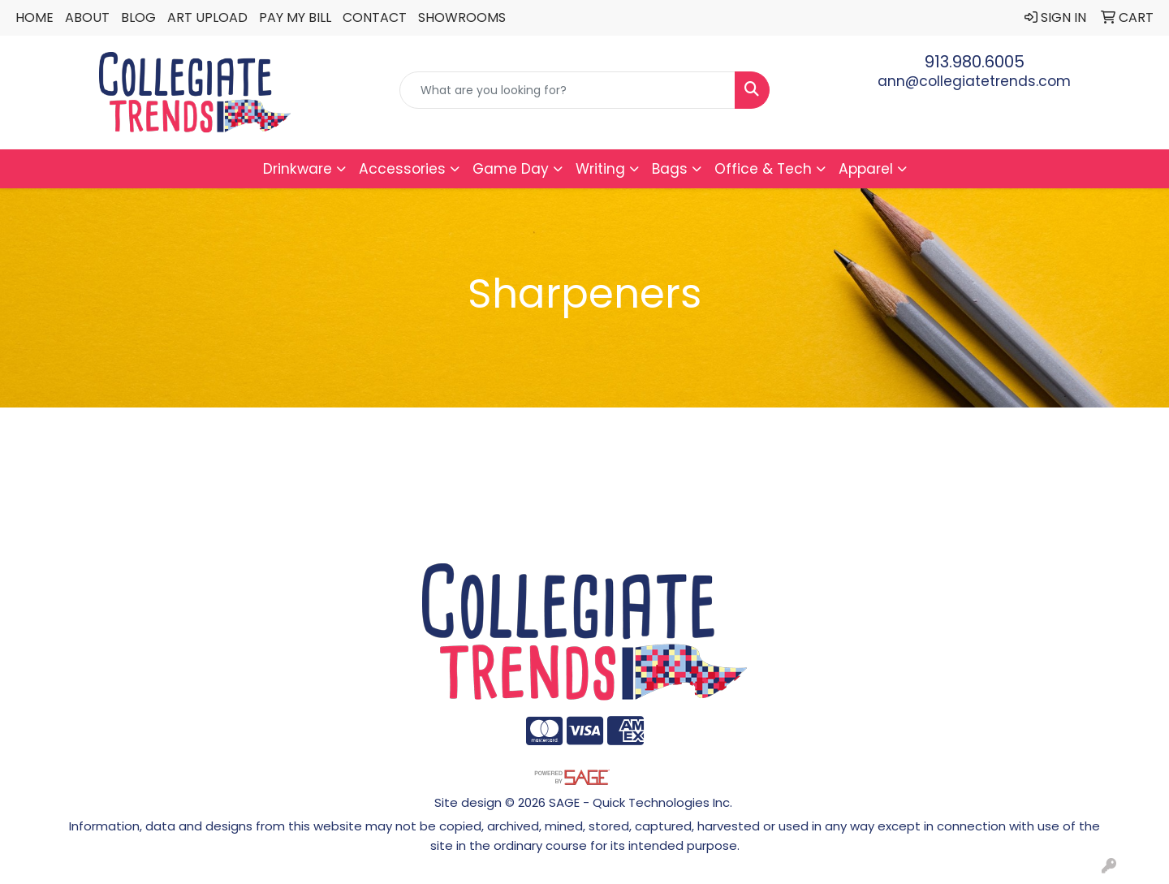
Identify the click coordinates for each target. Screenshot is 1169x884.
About (87, 17)
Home (34, 17)
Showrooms (462, 17)
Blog (138, 17)
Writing (600, 169)
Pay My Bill (295, 17)
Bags (670, 169)
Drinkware (297, 169)
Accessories (402, 169)
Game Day (510, 169)
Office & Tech (763, 169)
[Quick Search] (567, 90)
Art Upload (207, 17)
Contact (375, 17)
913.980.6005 (974, 61)
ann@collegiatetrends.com (974, 81)
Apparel (866, 169)
